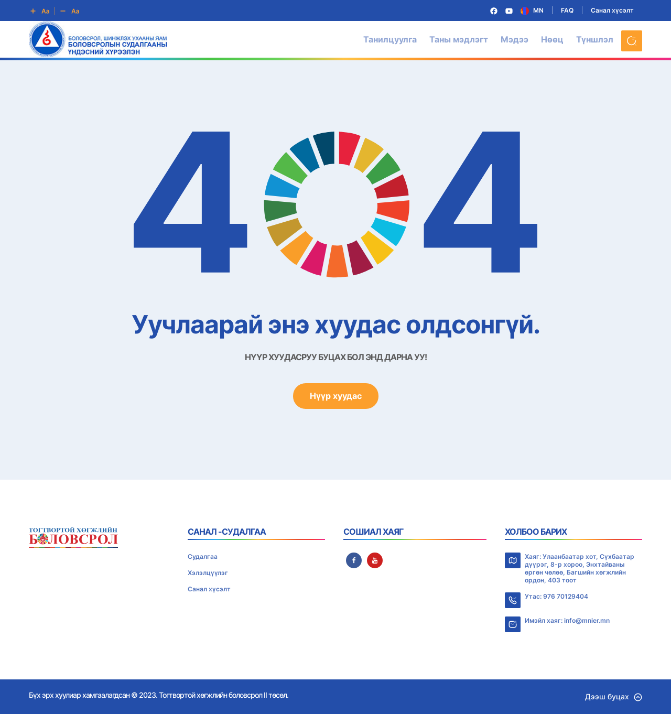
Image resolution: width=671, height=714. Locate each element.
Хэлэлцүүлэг (208, 573)
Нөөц (552, 39)
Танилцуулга (390, 39)
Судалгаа (203, 556)
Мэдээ (514, 39)
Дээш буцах (613, 696)
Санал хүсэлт (612, 10)
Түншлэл (594, 39)
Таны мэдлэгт (458, 39)
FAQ (567, 10)
